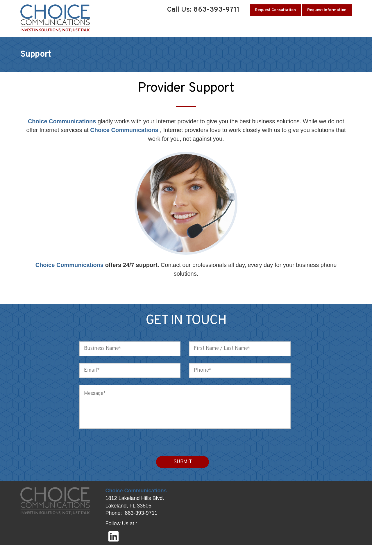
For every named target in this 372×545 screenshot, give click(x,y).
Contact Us (340, 28)
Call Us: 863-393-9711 (203, 10)
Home (118, 28)
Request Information (326, 10)
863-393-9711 (141, 513)
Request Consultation (275, 10)
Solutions (166, 28)
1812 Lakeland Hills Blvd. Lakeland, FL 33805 (134, 502)
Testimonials (305, 28)
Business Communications (212, 28)
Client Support (265, 28)
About (139, 28)
